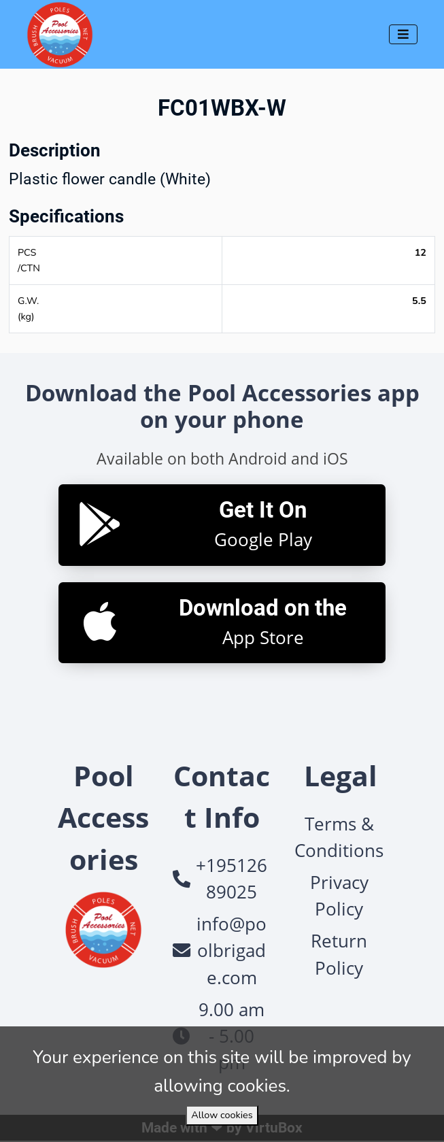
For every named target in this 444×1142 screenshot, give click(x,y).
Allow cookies (221, 1115)
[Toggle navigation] (403, 34)
